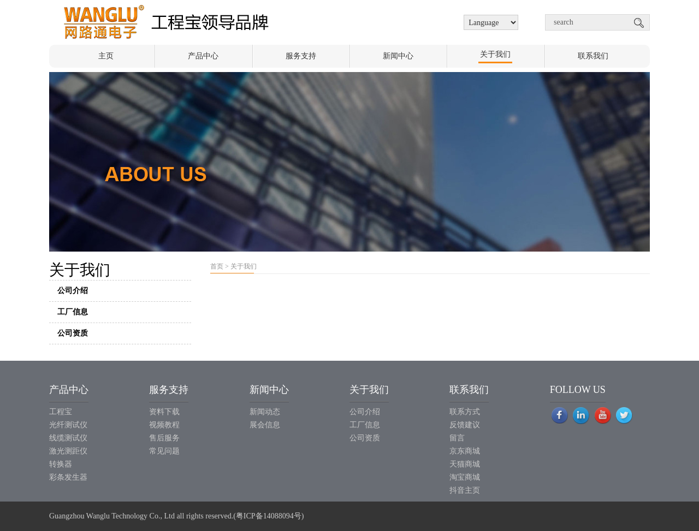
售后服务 (164, 438)
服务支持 (301, 56)
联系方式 (464, 412)
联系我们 (593, 56)
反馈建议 (464, 425)
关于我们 (495, 54)
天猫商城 (464, 464)
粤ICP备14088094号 (268, 516)
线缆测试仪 (68, 438)
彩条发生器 (68, 477)
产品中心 (203, 56)
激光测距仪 (68, 451)
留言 (457, 438)
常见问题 (164, 451)
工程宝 (60, 412)
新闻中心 (398, 56)
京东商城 (464, 451)
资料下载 (164, 412)
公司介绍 (124, 294)
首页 (216, 266)
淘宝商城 (464, 477)
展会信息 (265, 425)
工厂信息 (124, 315)
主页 (106, 56)
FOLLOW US (578, 389)
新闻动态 (265, 412)
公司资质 (124, 336)
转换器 (60, 464)
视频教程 (164, 425)
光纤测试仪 (68, 425)
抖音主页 (464, 490)
